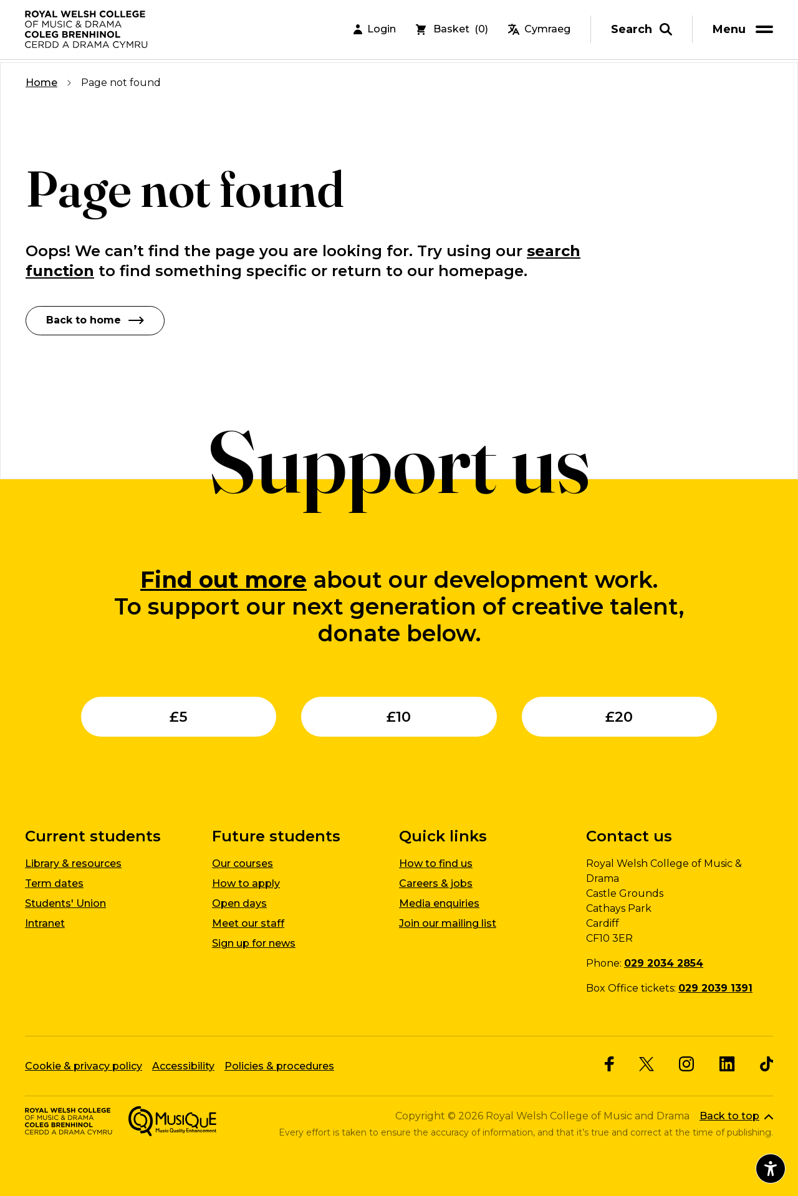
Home (41, 83)
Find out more (223, 579)
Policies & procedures (279, 1065)
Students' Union (65, 903)
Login (374, 31)
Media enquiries (439, 903)
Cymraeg (539, 31)
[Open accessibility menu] (771, 1169)
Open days (239, 903)
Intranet (45, 923)
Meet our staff (248, 923)
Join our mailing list (447, 923)
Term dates (54, 883)
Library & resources (73, 863)
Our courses (242, 863)
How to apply (246, 883)
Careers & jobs (436, 883)
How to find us (436, 863)
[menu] (745, 31)
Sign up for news (254, 943)
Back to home (95, 320)
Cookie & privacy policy (83, 1065)
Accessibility (183, 1065)
